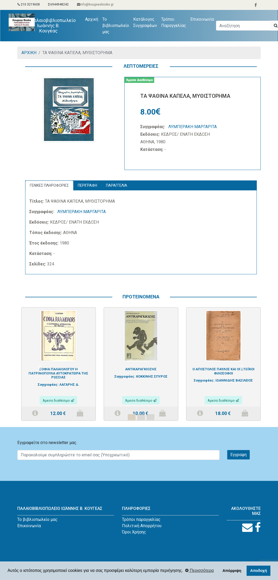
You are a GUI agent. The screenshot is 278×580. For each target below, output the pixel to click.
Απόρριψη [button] (232, 570)
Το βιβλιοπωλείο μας (115, 25)
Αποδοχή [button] (258, 570)
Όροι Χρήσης (134, 532)
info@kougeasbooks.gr (95, 4)
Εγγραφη (238, 454)
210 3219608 (29, 4)
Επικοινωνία (202, 19)
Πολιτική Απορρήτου (142, 525)
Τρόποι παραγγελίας (141, 519)
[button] (39, 367)
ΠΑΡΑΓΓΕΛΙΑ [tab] (116, 185)
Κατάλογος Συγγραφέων (145, 22)
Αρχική (92, 19)
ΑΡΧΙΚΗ (28, 52)
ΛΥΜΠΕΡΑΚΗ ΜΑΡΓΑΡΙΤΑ (192, 126)
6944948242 (58, 4)
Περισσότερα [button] (199, 570)
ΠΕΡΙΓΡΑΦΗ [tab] (87, 185)
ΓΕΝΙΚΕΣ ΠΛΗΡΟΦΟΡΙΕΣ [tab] (49, 185)
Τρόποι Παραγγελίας (173, 22)
